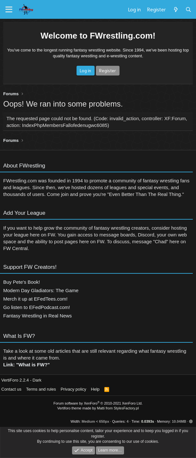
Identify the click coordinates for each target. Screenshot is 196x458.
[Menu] (8, 10)
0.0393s (147, 421)
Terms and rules (41, 389)
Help (95, 389)
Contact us (11, 389)
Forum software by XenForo (98, 403)
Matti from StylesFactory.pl (118, 408)
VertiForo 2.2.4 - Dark (21, 380)
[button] (191, 421)
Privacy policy (73, 389)
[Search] (188, 9)
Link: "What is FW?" (26, 364)
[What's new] (175, 9)
